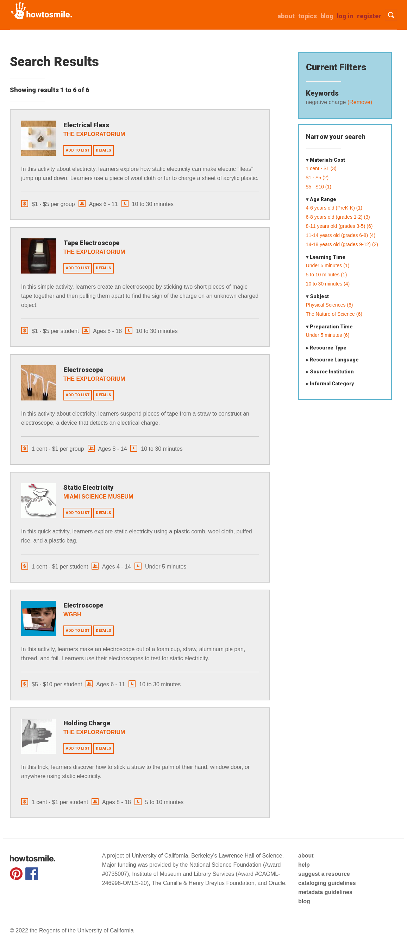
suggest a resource (324, 874)
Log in (345, 16)
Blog (326, 16)
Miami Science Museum (98, 497)
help (304, 865)
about (286, 16)
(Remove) (359, 102)
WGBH (72, 614)
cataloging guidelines (327, 883)
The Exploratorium (94, 134)
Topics (307, 16)
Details (103, 150)
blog (304, 901)
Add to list (77, 150)
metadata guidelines (325, 892)
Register (369, 16)
